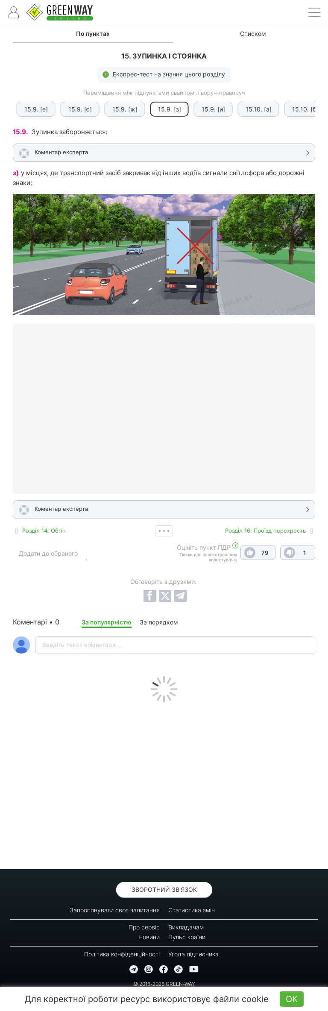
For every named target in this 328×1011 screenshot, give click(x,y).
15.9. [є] (74, 109)
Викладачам (186, 927)
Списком (253, 33)
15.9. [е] (30, 109)
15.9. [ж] (119, 109)
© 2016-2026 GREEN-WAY (164, 984)
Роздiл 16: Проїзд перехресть (265, 530)
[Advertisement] (164, 784)
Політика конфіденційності (122, 954)
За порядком (159, 622)
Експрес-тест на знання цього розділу (169, 74)
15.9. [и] (208, 109)
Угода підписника (193, 954)
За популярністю (107, 622)
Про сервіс (144, 927)
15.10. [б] (300, 109)
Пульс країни (186, 937)
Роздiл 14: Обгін (44, 530)
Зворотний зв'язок (164, 889)
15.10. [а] (253, 109)
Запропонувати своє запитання (115, 910)
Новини (149, 937)
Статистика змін (191, 910)
